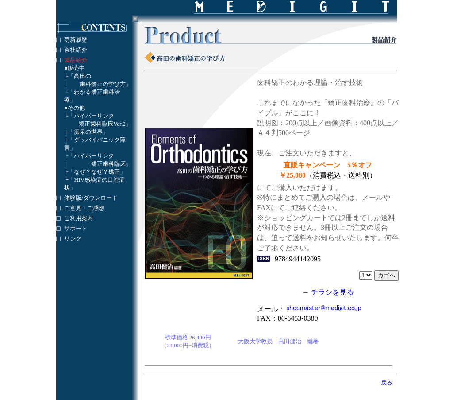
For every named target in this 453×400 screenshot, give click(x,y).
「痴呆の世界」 (88, 131)
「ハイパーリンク (91, 116)
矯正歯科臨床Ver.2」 (105, 123)
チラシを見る (332, 292)
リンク (72, 238)
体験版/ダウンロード (91, 197)
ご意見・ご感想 (84, 208)
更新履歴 (75, 39)
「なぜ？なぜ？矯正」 (97, 171)
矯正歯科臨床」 (111, 163)
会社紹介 (75, 50)
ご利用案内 (78, 218)
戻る (386, 382)
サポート (75, 228)
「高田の (79, 76)
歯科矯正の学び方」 (105, 84)
